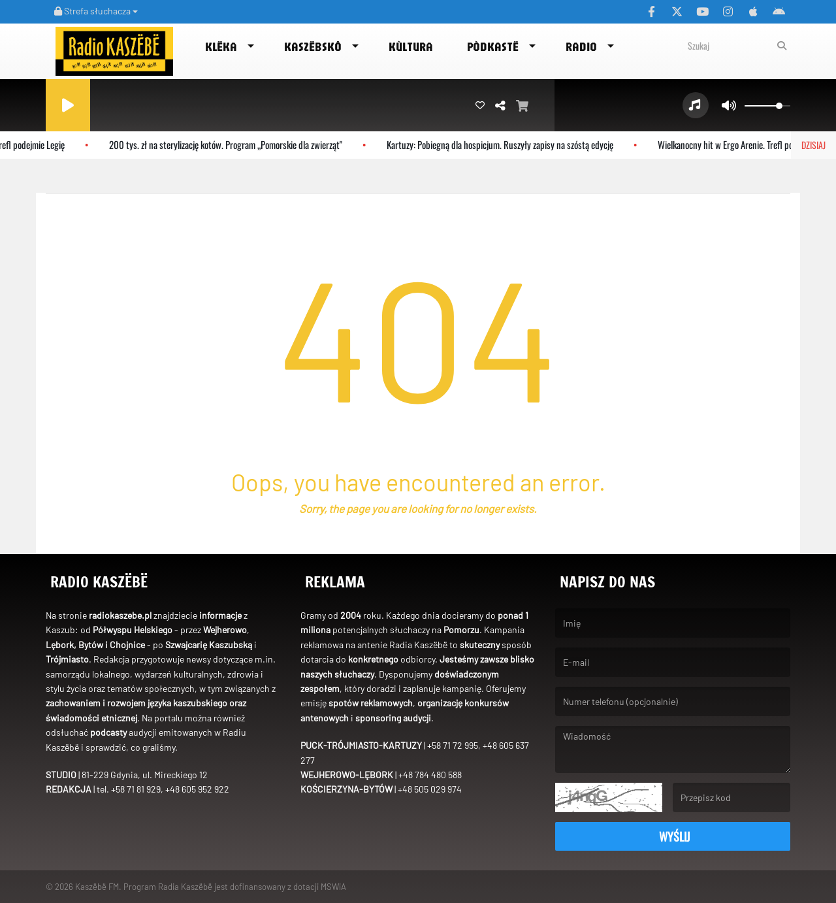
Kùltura (411, 46)
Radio (581, 46)
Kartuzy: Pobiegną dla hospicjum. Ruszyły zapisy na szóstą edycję (509, 144)
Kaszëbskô (313, 46)
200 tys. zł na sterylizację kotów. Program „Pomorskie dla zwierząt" (234, 144)
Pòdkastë (493, 46)
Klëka (221, 46)
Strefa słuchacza (96, 10)
